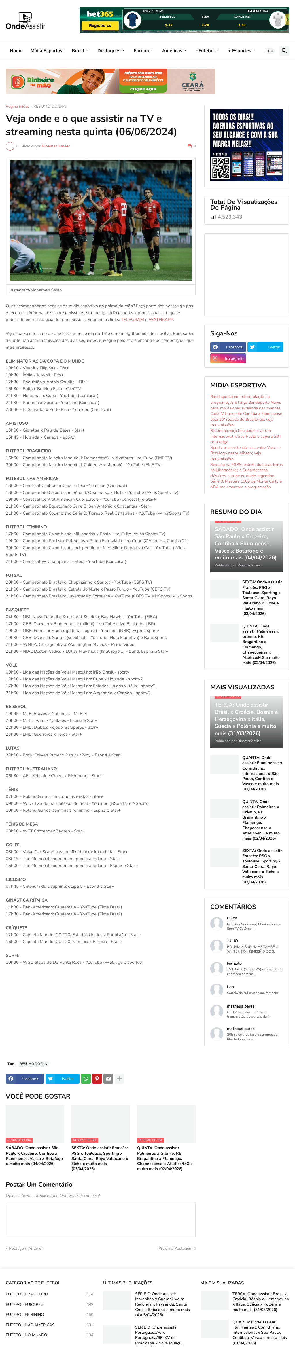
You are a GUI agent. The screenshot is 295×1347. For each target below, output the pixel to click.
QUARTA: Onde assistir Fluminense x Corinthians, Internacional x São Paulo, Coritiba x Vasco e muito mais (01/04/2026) (262, 773)
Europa (141, 51)
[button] (270, 51)
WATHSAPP (161, 319)
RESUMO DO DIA (49, 107)
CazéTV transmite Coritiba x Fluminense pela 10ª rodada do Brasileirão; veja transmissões (246, 419)
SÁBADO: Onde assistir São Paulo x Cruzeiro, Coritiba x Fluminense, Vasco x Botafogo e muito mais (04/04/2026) (34, 1155)
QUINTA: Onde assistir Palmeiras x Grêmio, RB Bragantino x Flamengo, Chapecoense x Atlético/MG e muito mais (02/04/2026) (165, 1158)
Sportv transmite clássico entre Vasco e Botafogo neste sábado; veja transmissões (245, 453)
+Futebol (205, 51)
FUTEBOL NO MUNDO (50, 1335)
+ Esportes (239, 51)
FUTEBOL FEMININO (50, 1315)
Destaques (108, 51)
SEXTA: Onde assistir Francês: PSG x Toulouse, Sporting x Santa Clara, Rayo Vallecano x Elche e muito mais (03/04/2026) (99, 1158)
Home (16, 51)
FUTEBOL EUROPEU (50, 1305)
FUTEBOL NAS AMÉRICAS (50, 1325)
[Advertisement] (101, 1013)
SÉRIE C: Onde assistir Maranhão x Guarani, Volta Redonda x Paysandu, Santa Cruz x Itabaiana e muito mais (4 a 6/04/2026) (162, 1304)
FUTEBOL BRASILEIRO (50, 1294)
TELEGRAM (132, 319)
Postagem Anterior (26, 1248)
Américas (172, 51)
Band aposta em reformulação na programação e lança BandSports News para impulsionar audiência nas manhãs (245, 402)
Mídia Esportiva (47, 51)
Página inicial (17, 107)
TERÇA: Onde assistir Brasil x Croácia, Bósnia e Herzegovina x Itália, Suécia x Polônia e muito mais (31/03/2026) (260, 1301)
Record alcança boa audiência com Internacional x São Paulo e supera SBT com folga (245, 436)
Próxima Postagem (175, 1248)
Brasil (78, 51)
